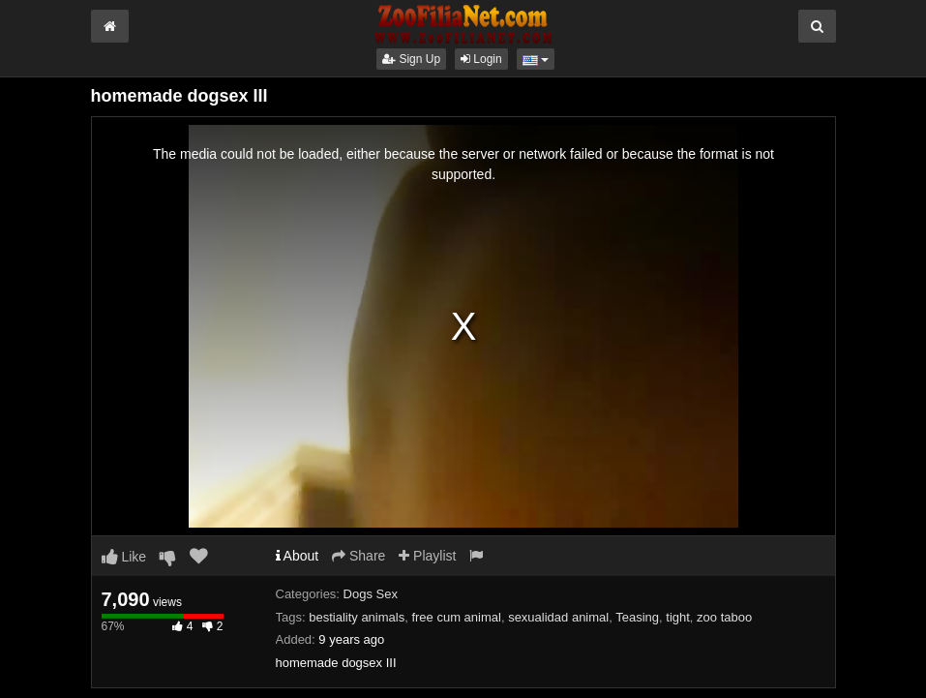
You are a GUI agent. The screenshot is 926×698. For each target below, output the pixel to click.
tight (678, 617)
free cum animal (455, 617)
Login (481, 59)
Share (358, 555)
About (297, 555)
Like (124, 556)
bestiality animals (356, 617)
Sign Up (411, 59)
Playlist (427, 555)
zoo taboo (724, 617)
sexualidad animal (558, 617)
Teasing (637, 617)
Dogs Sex (371, 594)
